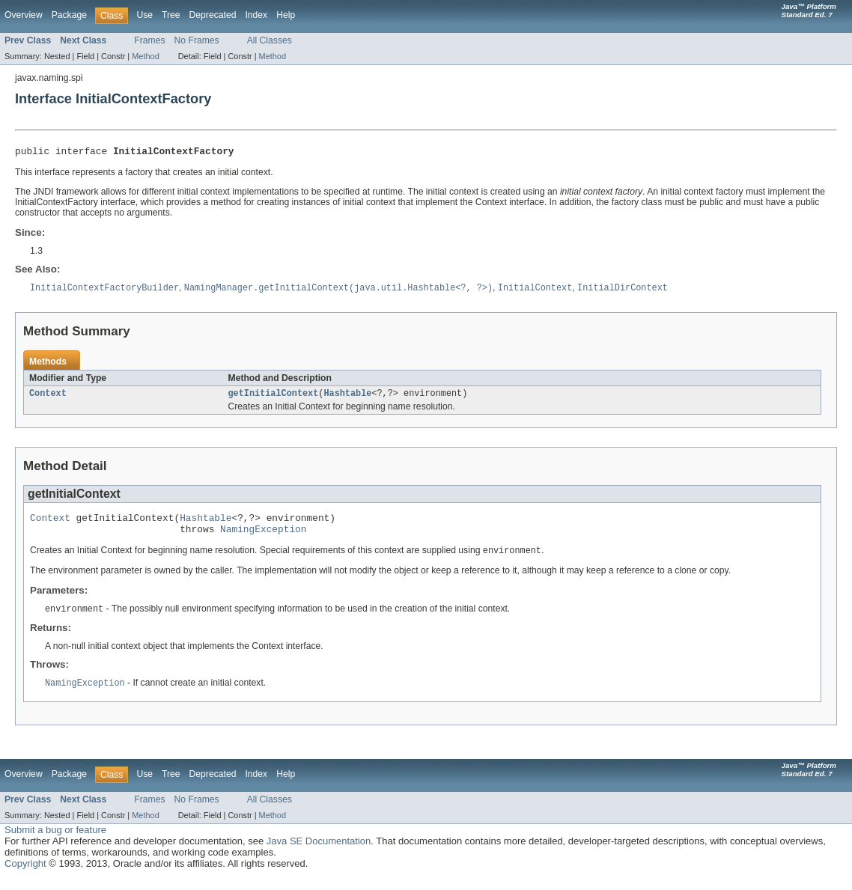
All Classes (269, 40)
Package (69, 15)
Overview (23, 15)
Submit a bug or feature (55, 841)
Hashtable (347, 397)
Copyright (25, 874)
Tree (171, 15)
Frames (149, 40)
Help (285, 15)
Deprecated (213, 15)
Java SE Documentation (319, 852)
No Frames (196, 40)
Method (145, 56)
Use (144, 15)
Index (256, 15)
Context (48, 397)
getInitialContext (273, 397)
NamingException (263, 537)
